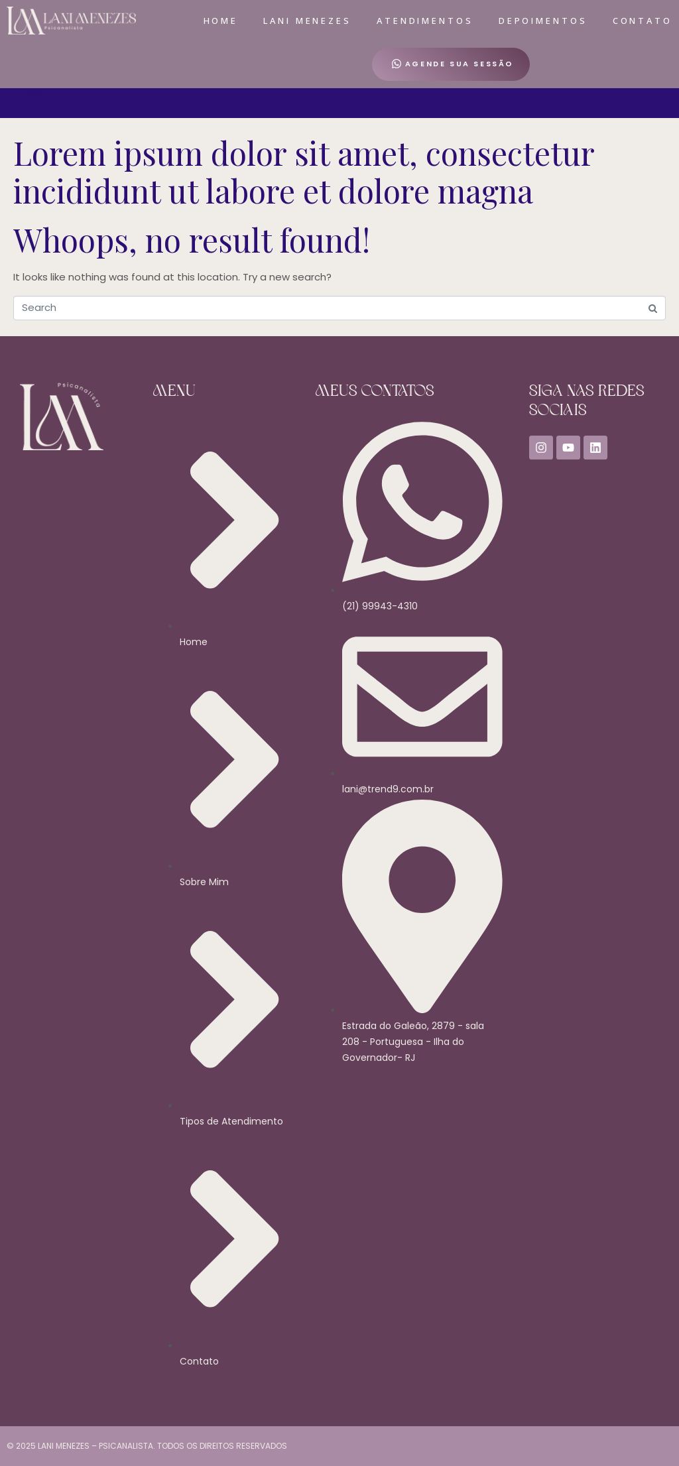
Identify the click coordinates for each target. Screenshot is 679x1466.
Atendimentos (425, 21)
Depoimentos (543, 21)
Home (221, 21)
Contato (642, 21)
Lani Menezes (307, 21)
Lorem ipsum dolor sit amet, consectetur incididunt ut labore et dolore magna (303, 171)
